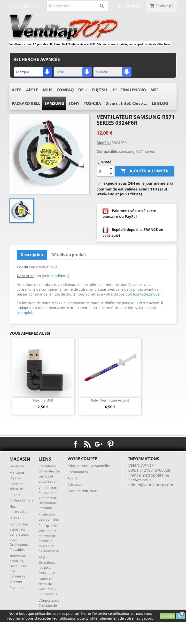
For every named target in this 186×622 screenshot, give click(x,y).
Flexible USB (43, 400)
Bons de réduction (82, 490)
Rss (87, 444)
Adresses (75, 484)
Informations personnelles (89, 465)
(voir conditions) (55, 275)
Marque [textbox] (22, 71)
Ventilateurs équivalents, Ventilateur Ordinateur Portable (48, 497)
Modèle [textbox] (101, 71)
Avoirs (73, 478)
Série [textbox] (60, 71)
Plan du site (19, 587)
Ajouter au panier (144, 171)
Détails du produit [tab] (68, 254)
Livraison (16, 466)
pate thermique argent (110, 400)
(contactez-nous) (147, 294)
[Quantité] (102, 171)
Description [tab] (32, 254)
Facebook (75, 444)
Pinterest (110, 444)
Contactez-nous (23, 6)
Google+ (99, 444)
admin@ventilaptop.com (150, 484)
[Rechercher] (77, 6)
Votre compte (82, 458)
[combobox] (33, 72)
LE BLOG (16, 518)
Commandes (78, 472)
